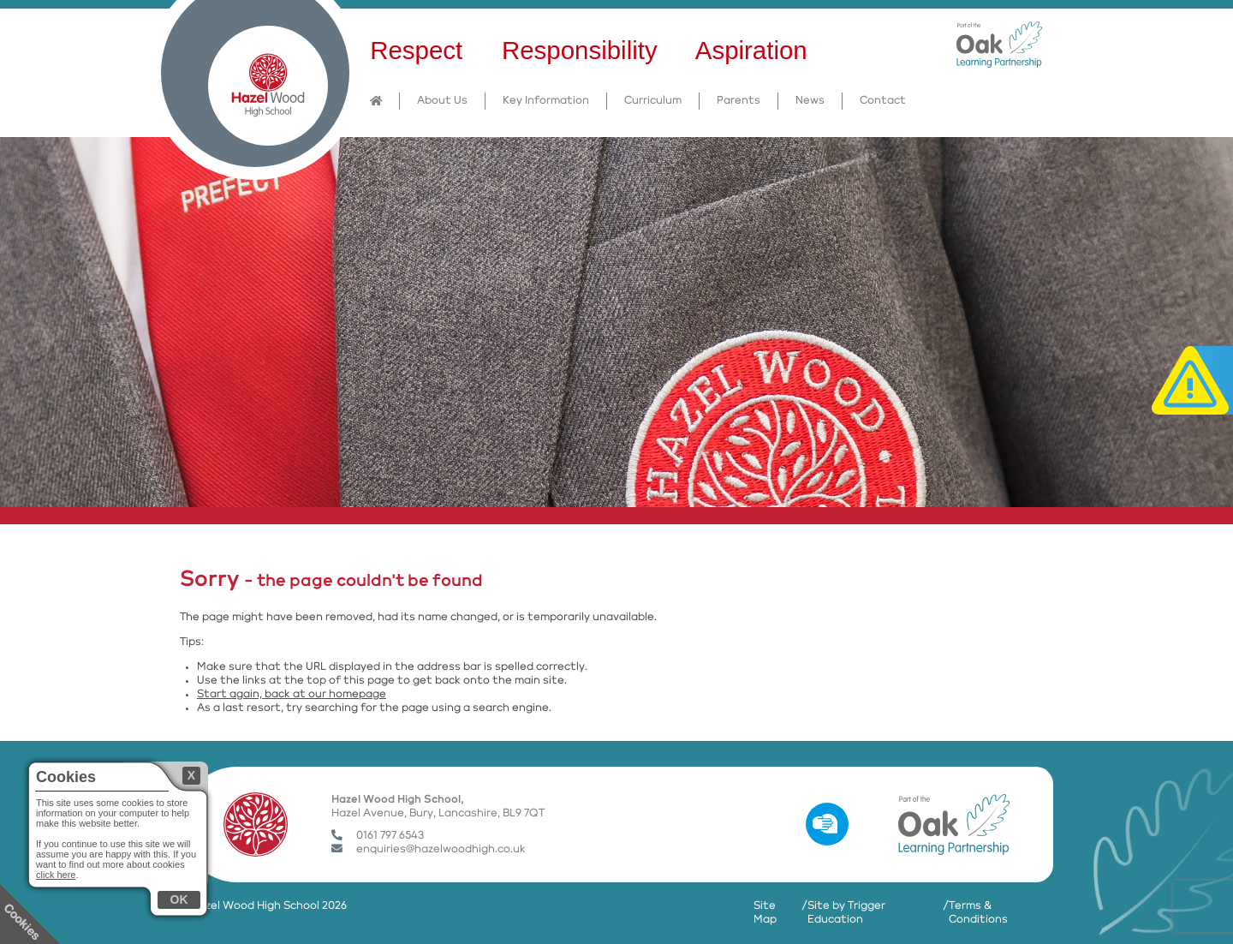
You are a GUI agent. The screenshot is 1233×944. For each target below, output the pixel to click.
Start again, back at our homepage (291, 694)
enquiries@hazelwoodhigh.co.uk (428, 849)
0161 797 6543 (377, 835)
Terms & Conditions (978, 912)
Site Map (765, 912)
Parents (738, 100)
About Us (442, 100)
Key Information (546, 100)
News (810, 100)
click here (55, 874)
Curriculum (653, 100)
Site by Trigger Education (846, 912)
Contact (883, 100)
